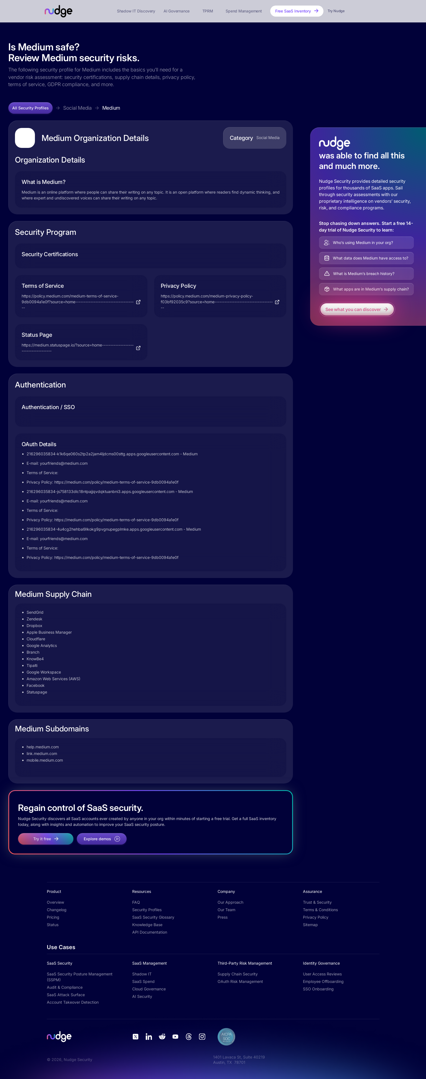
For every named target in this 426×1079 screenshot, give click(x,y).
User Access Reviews (322, 974)
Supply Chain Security (238, 974)
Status (52, 924)
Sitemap (310, 924)
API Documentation (149, 932)
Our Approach (230, 902)
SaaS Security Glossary (153, 917)
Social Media (77, 108)
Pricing (53, 917)
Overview (55, 902)
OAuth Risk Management (240, 981)
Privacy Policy (315, 917)
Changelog (57, 909)
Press (223, 917)
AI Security (142, 996)
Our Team (226, 909)
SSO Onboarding (318, 988)
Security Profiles (147, 909)
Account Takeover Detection (73, 1002)
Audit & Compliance (65, 987)
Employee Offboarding (323, 981)
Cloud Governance (149, 988)
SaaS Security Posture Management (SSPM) (80, 977)
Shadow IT (142, 974)
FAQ (136, 902)
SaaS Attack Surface (66, 994)
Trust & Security (317, 902)
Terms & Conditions (320, 909)
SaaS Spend (143, 981)
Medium (111, 108)
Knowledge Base (147, 924)
